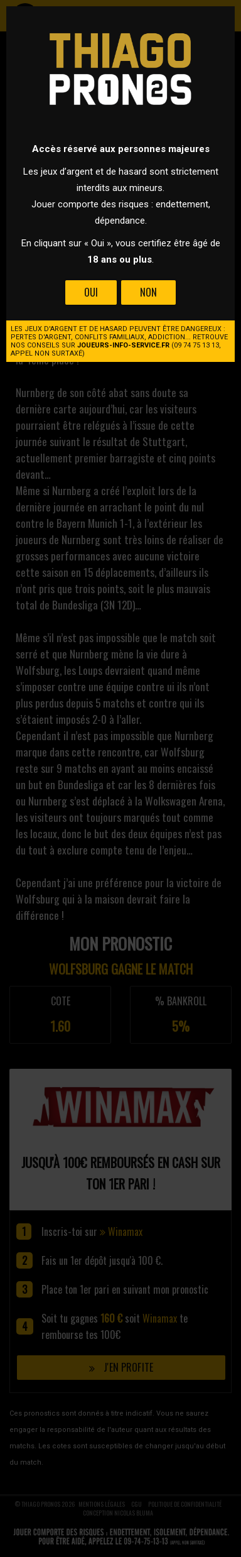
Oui (91, 292)
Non (148, 292)
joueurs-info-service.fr (123, 345)
